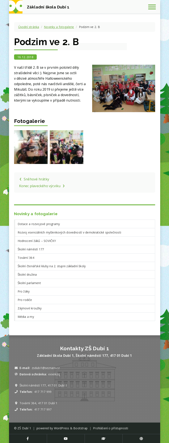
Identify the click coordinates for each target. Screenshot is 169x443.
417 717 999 (42, 392)
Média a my (26, 317)
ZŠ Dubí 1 (24, 428)
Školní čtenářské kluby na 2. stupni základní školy (52, 266)
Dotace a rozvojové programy (39, 224)
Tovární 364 (26, 258)
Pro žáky (24, 291)
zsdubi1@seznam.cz (46, 368)
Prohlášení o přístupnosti (110, 428)
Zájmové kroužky (30, 308)
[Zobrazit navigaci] (153, 6)
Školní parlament (29, 283)
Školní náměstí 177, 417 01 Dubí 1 (43, 385)
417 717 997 (42, 409)
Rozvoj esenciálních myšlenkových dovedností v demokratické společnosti (69, 232)
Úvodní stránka (28, 27)
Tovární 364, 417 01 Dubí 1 (39, 403)
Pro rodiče (25, 300)
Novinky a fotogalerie (59, 27)
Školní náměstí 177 (31, 249)
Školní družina (27, 275)
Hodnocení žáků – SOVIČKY (37, 241)
